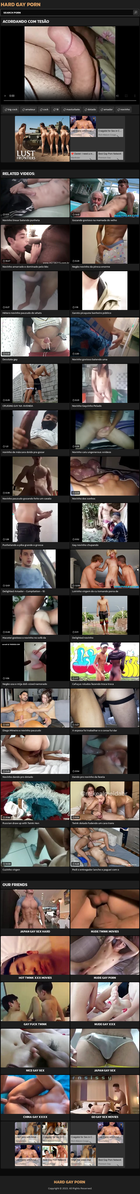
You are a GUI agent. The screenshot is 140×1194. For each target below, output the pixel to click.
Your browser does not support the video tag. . (70, 65)
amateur (30, 109)
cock (45, 109)
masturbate (73, 109)
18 (57, 109)
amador (108, 109)
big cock (13, 109)
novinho (125, 109)
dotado (92, 109)
